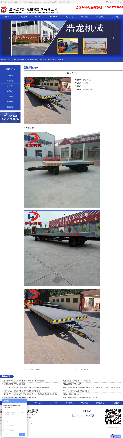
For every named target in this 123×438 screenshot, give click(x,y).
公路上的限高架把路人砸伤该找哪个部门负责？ (80, 398)
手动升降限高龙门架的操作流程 (13, 384)
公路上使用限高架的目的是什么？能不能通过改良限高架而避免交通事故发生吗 (91, 387)
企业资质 (54, 17)
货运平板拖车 (49, 59)
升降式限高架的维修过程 (72, 384)
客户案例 (69, 17)
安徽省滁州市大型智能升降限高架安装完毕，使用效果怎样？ (24, 381)
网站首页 (7, 17)
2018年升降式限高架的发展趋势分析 (76, 391)
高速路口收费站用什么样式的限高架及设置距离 (19, 398)
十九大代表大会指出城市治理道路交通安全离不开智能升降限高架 (26, 387)
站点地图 (110, 2)
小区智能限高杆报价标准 (72, 394)
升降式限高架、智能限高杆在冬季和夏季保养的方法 (21, 391)
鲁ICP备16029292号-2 (29, 415)
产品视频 (84, 17)
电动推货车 (85, 369)
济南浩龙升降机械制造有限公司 (22, 59)
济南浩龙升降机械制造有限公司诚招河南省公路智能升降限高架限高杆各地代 (30, 394)
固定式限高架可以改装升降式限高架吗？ (77, 381)
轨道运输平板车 (36, 369)
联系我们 (119, 2)
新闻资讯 (100, 17)
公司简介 (23, 17)
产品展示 (38, 17)
